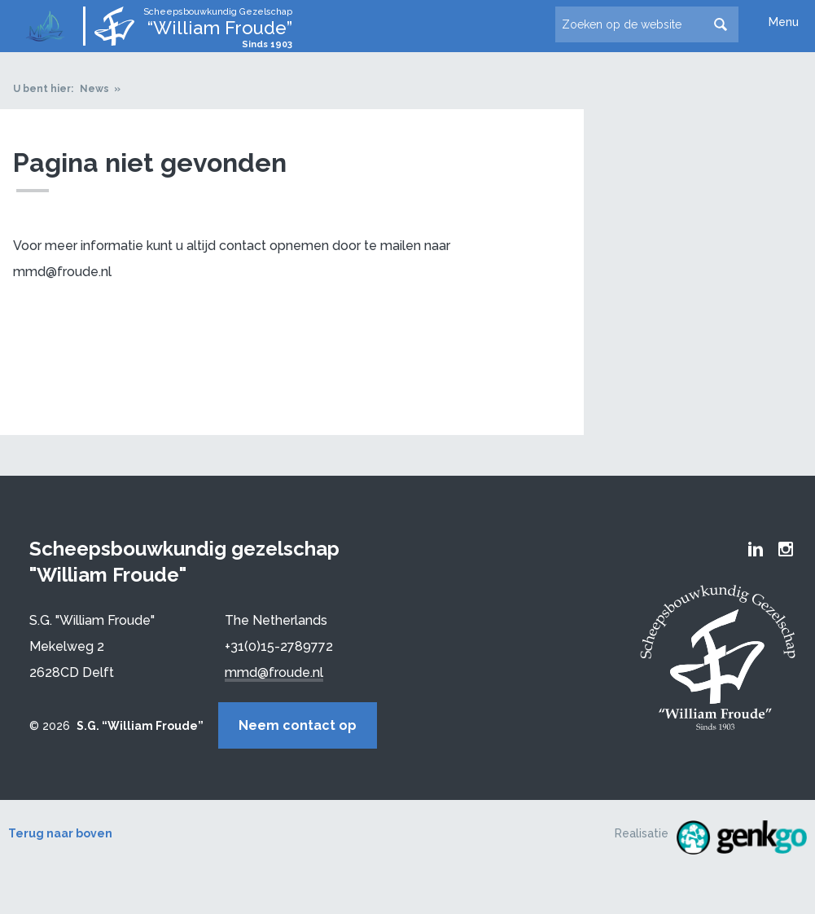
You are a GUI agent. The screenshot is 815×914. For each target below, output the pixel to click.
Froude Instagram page (786, 549)
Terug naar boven (60, 833)
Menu (784, 22)
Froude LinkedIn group (756, 549)
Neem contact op (298, 725)
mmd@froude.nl (274, 672)
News (94, 88)
